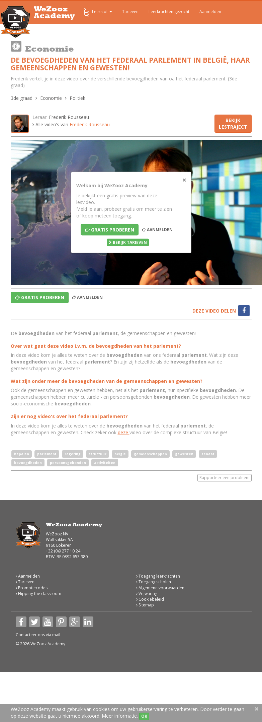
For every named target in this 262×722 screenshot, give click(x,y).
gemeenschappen (150, 454)
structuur (97, 454)
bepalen (21, 454)
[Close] (184, 179)
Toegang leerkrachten (158, 576)
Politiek (77, 98)
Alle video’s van (71, 124)
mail (56, 635)
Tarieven (130, 11)
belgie (120, 454)
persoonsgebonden (68, 462)
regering (73, 454)
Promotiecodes (32, 588)
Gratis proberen (109, 229)
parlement (47, 454)
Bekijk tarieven (128, 242)
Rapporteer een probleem (224, 477)
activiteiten (104, 462)
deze (123, 432)
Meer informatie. (120, 716)
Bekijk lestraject (233, 123)
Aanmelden (210, 11)
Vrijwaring (146, 593)
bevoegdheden (28, 462)
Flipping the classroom (38, 593)
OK (144, 716)
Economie (51, 98)
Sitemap (145, 605)
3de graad (21, 98)
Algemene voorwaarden (160, 588)
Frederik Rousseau (69, 117)
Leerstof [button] (97, 12)
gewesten (184, 454)
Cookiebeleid (150, 599)
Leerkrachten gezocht (169, 11)
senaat (207, 454)
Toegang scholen (153, 582)
